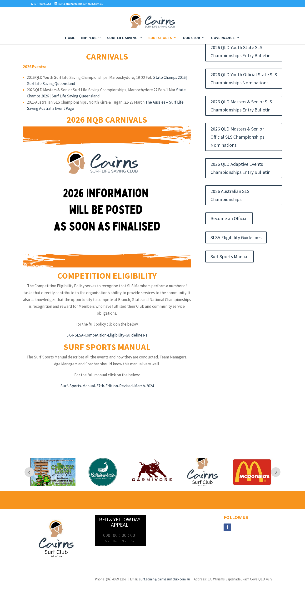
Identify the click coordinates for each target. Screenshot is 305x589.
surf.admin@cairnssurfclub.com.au (164, 579)
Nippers (88, 38)
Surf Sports (160, 38)
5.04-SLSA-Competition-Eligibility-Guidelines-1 (107, 335)
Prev (29, 472)
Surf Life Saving (122, 38)
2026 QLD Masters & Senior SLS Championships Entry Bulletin (241, 106)
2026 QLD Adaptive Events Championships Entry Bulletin (240, 168)
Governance (223, 38)
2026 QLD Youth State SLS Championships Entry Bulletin (240, 51)
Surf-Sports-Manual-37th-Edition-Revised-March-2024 (107, 385)
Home (70, 38)
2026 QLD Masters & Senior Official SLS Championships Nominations (237, 137)
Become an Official (229, 218)
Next (275, 472)
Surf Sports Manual (229, 256)
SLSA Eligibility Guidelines (235, 237)
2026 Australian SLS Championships (229, 195)
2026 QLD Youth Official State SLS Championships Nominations (243, 78)
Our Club (191, 38)
